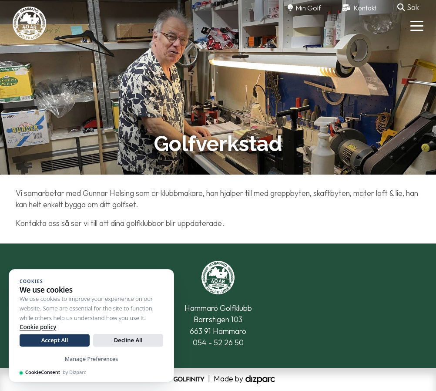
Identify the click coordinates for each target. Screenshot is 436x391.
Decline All (128, 340)
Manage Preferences (91, 359)
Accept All (54, 340)
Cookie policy (38, 327)
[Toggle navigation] (417, 25)
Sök (408, 7)
